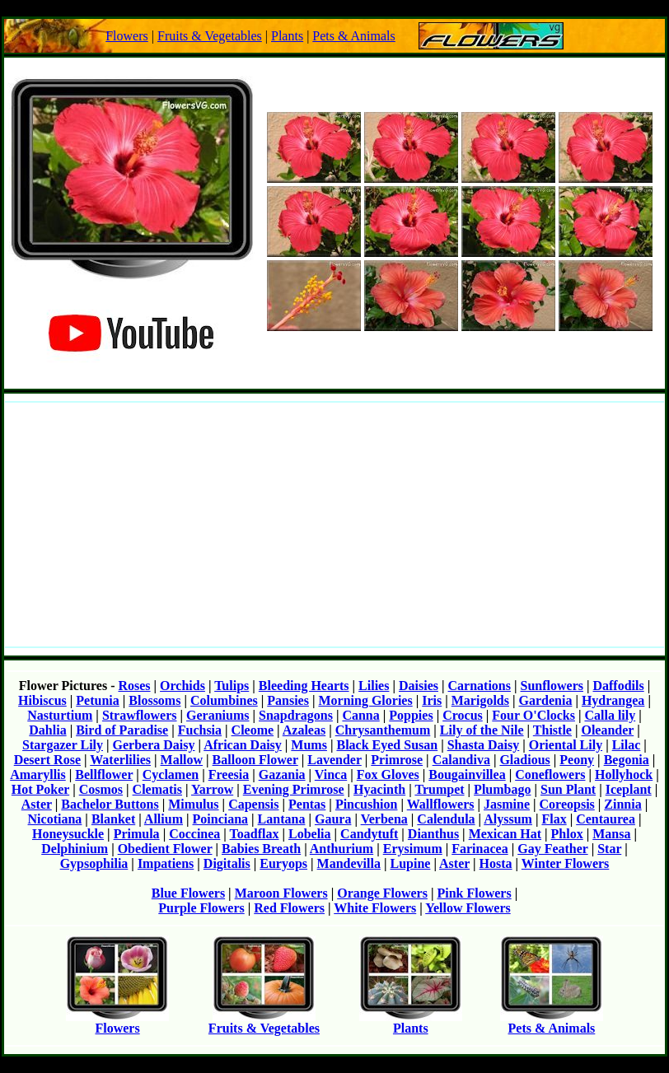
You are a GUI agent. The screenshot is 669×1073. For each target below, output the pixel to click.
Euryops (283, 863)
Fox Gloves (388, 774)
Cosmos (101, 789)
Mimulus (193, 804)
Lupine (410, 863)
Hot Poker (40, 789)
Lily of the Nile (482, 730)
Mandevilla (349, 863)
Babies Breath (261, 849)
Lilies (373, 686)
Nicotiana (55, 819)
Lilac (626, 745)
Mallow (182, 760)
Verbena (384, 819)
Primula (137, 834)
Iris (432, 700)
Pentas (306, 804)
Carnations (479, 686)
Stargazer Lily (62, 745)
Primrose (397, 760)
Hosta (496, 863)
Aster (36, 804)
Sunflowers (552, 686)
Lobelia (309, 834)
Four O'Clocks (533, 715)
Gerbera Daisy (154, 745)
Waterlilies (120, 760)
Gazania (282, 774)
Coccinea (194, 834)
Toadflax (254, 834)
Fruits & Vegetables (209, 36)
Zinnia (622, 804)
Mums (309, 745)
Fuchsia (200, 730)
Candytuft (369, 834)
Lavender (334, 760)
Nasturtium (59, 715)
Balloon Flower (255, 760)
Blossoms (154, 700)
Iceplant (629, 789)
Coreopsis (567, 804)
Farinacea (479, 849)
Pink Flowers (474, 893)
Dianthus (433, 834)
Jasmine (507, 804)
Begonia (626, 760)
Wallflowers (441, 804)
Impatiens (166, 863)
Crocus (462, 715)
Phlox (567, 834)
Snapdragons (296, 715)
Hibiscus (42, 700)
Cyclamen (171, 774)
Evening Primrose (293, 789)
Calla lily (609, 715)
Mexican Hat (505, 834)
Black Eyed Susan (386, 745)
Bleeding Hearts (304, 686)
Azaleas (304, 730)
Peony (576, 760)
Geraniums (217, 715)
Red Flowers (289, 908)
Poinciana (221, 819)
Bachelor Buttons (109, 804)
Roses (134, 686)
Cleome (253, 730)
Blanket (113, 819)
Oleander (607, 730)
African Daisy (243, 745)
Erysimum (412, 849)
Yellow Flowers (468, 908)
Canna (360, 715)
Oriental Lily (565, 745)
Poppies (411, 715)
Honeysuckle (68, 834)
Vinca (331, 774)
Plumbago (502, 789)
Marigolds (480, 700)
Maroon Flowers (281, 893)
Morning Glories (365, 700)
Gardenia (546, 700)
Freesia (228, 774)
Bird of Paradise (122, 730)
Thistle (552, 730)
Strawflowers (139, 715)
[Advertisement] (334, 524)
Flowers (126, 36)
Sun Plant (568, 789)
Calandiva (461, 760)
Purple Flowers (201, 908)
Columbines (224, 700)
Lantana (282, 819)
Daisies (418, 686)
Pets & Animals (353, 36)
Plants (287, 36)
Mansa (611, 834)
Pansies (288, 700)
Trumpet (439, 789)
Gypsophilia (94, 863)
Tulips (231, 686)
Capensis (253, 804)
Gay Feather (552, 849)
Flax (553, 819)
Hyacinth (379, 789)
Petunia (97, 700)
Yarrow (212, 789)
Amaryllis (38, 774)
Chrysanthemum (383, 730)
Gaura (333, 819)
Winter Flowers (566, 863)
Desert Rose (47, 760)
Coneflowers (550, 774)
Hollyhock (624, 774)
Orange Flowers (382, 893)
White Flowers (375, 908)
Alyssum (508, 819)
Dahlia (47, 730)
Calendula (446, 819)
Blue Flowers (188, 893)
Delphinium (74, 849)
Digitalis (227, 863)
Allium (163, 819)
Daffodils (617, 686)
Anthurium (341, 849)
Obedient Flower (165, 849)
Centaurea (605, 819)
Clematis (157, 789)
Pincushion (366, 804)
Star (609, 849)
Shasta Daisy (483, 745)
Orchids (182, 686)
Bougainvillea (466, 774)
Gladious (524, 760)
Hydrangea (613, 700)
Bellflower (104, 774)
